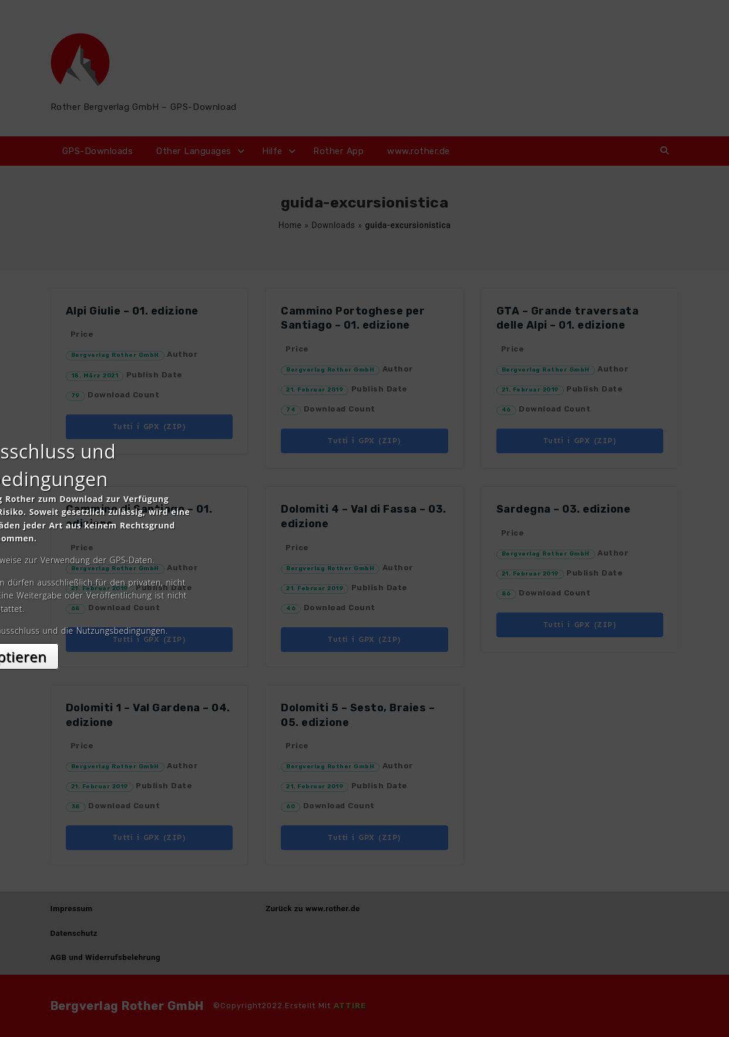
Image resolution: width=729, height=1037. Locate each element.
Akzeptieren (364, 623)
